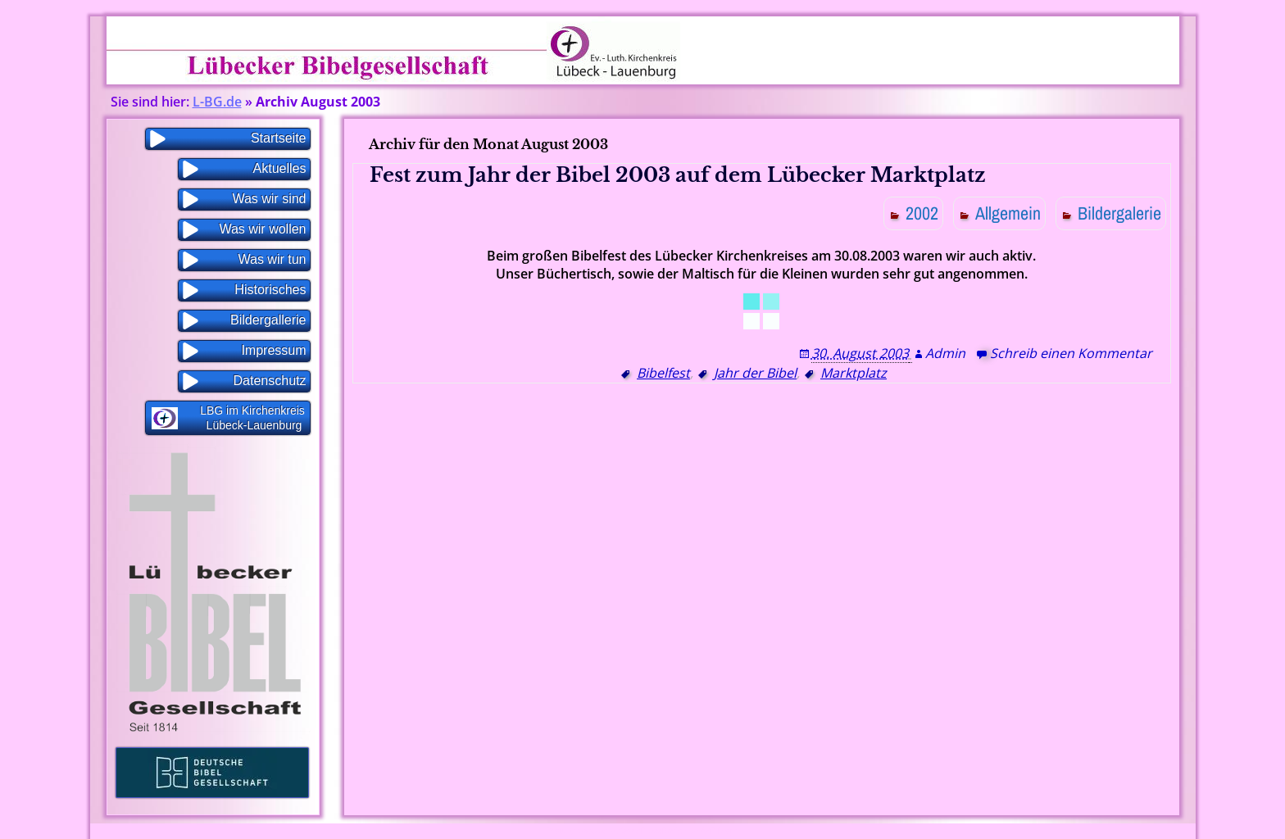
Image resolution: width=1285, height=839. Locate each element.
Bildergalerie (1119, 213)
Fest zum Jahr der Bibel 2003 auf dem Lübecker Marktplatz (678, 175)
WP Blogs (720, 831)
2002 (922, 213)
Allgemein (1008, 213)
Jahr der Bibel (755, 373)
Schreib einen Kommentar (1071, 353)
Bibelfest (663, 373)
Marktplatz (853, 373)
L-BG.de (217, 102)
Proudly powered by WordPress (604, 831)
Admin (945, 353)
